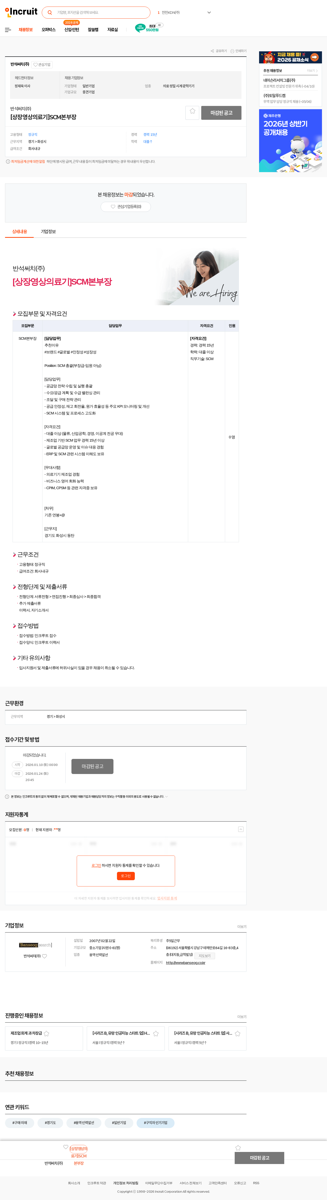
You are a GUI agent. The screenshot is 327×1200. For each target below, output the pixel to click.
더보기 (242, 926)
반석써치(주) (20, 64)
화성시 (60, 716)
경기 (50, 716)
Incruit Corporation (168, 1191)
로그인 (96, 865)
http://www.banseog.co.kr (185, 962)
